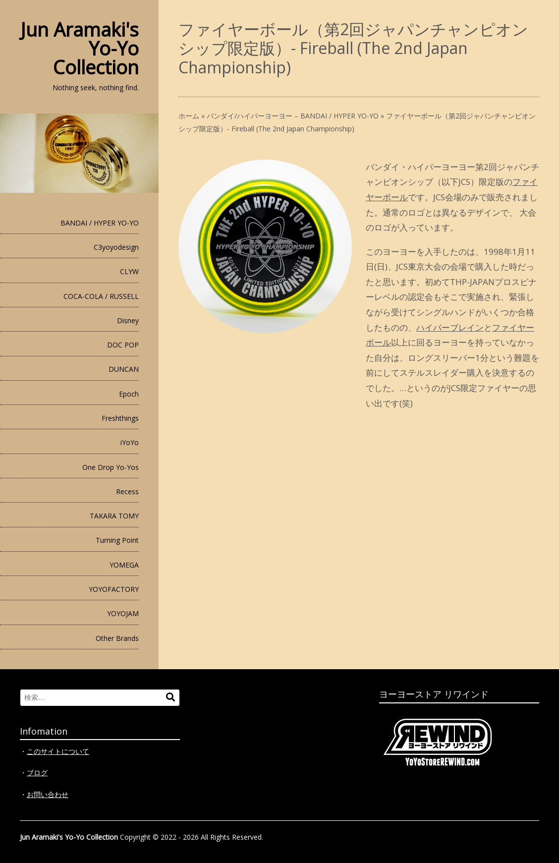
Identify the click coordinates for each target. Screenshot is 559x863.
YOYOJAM (123, 613)
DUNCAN (124, 369)
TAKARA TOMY (114, 515)
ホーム (188, 115)
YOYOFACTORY (114, 589)
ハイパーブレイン (450, 327)
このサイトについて (58, 751)
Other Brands (117, 638)
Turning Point (117, 540)
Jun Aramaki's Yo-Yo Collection (69, 837)
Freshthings (120, 418)
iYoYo (129, 442)
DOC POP (123, 344)
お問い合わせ (47, 794)
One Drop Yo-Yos (110, 467)
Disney (128, 320)
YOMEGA (124, 565)
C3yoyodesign (116, 247)
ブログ (37, 772)
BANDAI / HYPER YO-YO (99, 223)
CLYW (129, 271)
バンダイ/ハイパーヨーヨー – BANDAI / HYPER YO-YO (293, 115)
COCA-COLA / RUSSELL (101, 296)
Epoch (129, 394)
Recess (127, 491)
